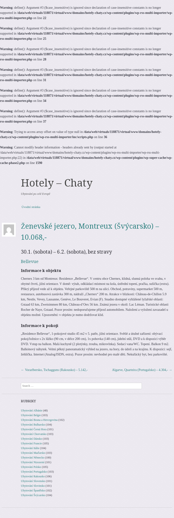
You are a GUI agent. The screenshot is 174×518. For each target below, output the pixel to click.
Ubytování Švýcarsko (33, 495)
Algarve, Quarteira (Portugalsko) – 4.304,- (142, 370)
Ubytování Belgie (31, 415)
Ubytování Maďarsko (33, 452)
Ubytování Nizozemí (32, 462)
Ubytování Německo (32, 457)
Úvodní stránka (31, 207)
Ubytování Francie (31, 443)
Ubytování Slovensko (33, 481)
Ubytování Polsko (31, 467)
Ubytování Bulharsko (33, 424)
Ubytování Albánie (31, 410)
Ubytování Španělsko (33, 490)
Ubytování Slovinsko (33, 485)
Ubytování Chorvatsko (33, 434)
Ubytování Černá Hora (33, 429)
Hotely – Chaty (57, 183)
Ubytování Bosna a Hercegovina (39, 420)
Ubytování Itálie (30, 448)
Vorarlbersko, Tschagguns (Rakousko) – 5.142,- (54, 370)
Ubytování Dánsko (31, 438)
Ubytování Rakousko (33, 476)
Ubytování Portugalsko (34, 471)
